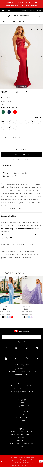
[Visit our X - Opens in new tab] (27, 348)
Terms (21, 446)
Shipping (21, 438)
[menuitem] (21, 10)
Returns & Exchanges (21, 435)
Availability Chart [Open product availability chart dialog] (12, 138)
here (29, 465)
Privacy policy (21, 440)
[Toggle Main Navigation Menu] (3, 15)
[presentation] (10, 289)
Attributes (7, 165)
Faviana (13, 22)
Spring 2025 (24, 22)
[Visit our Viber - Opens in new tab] (27, 359)
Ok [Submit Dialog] (40, 461)
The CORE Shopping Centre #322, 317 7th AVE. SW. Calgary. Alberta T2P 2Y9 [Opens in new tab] (21, 389)
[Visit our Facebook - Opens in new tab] (6, 348)
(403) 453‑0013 (21, 369)
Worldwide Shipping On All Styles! (21, 5)
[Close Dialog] (1, 461)
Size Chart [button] (38, 117)
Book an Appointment (21, 432)
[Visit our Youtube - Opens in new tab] (6, 359)
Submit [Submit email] (21, 342)
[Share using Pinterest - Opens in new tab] (27, 92)
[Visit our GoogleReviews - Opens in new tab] (37, 359)
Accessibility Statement (21, 443)
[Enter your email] (21, 337)
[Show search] (8, 15)
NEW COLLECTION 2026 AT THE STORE (21, 3)
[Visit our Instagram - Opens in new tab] (16, 348)
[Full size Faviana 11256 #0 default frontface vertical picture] (21, 57)
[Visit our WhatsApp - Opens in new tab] (16, 359)
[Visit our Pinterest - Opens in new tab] (37, 348)
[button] (40, 15)
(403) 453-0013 (17, 209)
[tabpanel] (21, 57)
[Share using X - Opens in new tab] (17, 92)
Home (4, 22)
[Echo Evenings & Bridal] (21, 15)
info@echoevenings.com (15, 203)
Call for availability (21, 160)
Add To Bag (21, 149)
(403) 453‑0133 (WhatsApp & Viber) (21, 372)
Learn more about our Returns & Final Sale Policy (18, 244)
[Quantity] (4, 144)
